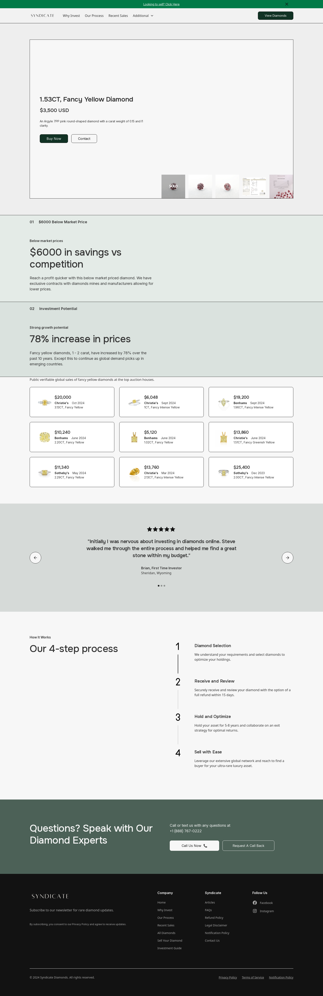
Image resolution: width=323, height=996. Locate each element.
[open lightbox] (173, 186)
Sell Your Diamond (169, 940)
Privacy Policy (228, 977)
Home (161, 902)
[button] (143, 15)
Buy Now (54, 139)
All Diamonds (166, 933)
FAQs (208, 910)
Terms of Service (253, 977)
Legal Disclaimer (216, 925)
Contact (84, 139)
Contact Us (212, 940)
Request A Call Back (248, 846)
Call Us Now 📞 (194, 846)
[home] (42, 15)
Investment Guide (169, 948)
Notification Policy (217, 933)
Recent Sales (118, 15)
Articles (210, 902)
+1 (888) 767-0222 (186, 831)
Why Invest (71, 15)
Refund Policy (214, 918)
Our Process (94, 15)
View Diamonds (276, 15)
